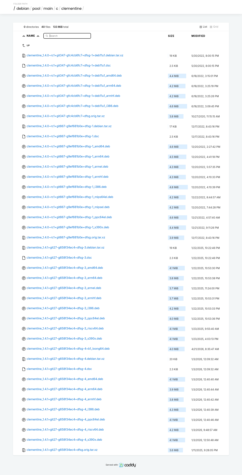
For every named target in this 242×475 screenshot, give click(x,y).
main (48, 8)
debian (23, 8)
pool (36, 8)
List (203, 26)
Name (34, 35)
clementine (71, 8)
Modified (198, 35)
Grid (214, 26)
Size (171, 35)
